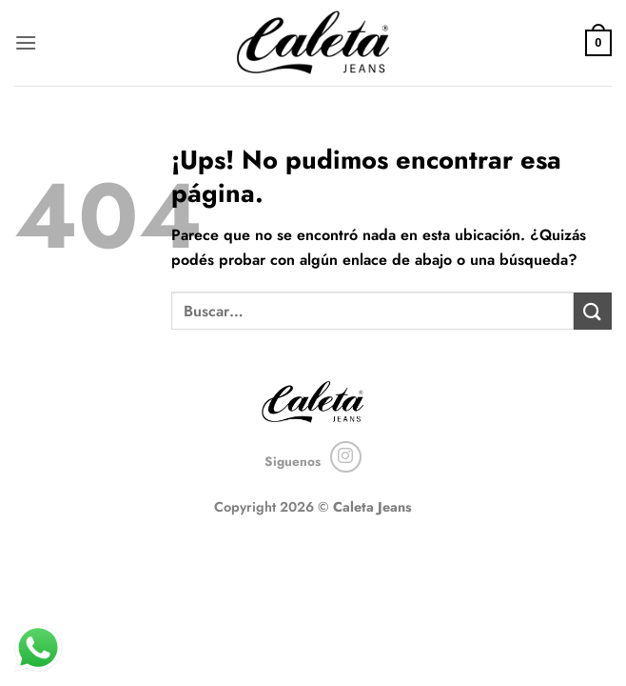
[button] (25, 42)
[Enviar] (593, 311)
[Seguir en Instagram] (346, 457)
